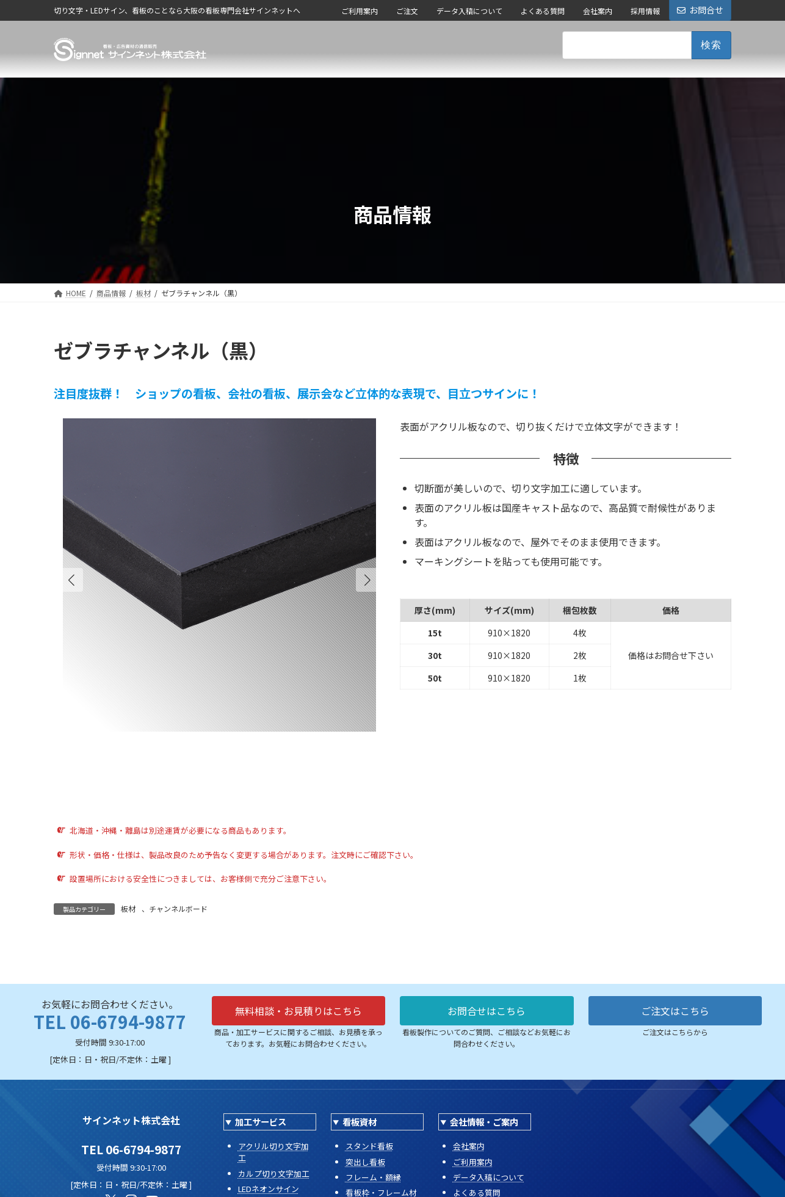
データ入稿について (469, 10)
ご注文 (407, 10)
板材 (128, 908)
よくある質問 (543, 10)
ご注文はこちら (675, 1010)
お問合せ (700, 10)
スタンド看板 (369, 1146)
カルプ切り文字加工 (273, 1173)
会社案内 (597, 10)
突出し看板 (365, 1162)
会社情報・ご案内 (484, 1121)
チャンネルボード (178, 908)
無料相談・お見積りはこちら (298, 1010)
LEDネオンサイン (268, 1189)
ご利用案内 (359, 10)
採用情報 (645, 10)
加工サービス (260, 1121)
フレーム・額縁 (373, 1177)
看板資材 (359, 1121)
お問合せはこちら (486, 1010)
